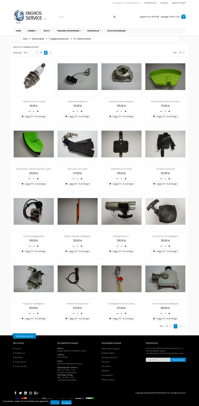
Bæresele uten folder (77, 168)
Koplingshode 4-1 (121, 236)
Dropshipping (107, 375)
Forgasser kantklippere (34, 303)
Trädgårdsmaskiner (59, 39)
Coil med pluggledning (33, 236)
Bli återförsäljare (108, 353)
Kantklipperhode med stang (121, 303)
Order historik (20, 362)
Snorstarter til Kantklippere (165, 236)
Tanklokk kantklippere (77, 101)
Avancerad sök (20, 366)
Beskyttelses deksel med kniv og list (33, 168)
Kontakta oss (150, 3)
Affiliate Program (108, 379)
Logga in (164, 3)
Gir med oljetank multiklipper (165, 303)
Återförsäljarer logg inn (111, 348)
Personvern (106, 366)
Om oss (18, 348)
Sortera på (17, 52)
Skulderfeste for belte (121, 168)
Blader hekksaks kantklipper (77, 236)
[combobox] (86, 17)
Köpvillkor (105, 371)
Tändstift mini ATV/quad (33, 101)
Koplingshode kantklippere (121, 101)
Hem (25, 38)
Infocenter (106, 362)
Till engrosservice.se (109, 357)
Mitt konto (19, 357)
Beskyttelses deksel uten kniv (165, 101)
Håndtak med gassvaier (77, 303)
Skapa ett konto (179, 3)
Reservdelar (38, 39)
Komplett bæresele (165, 168)
